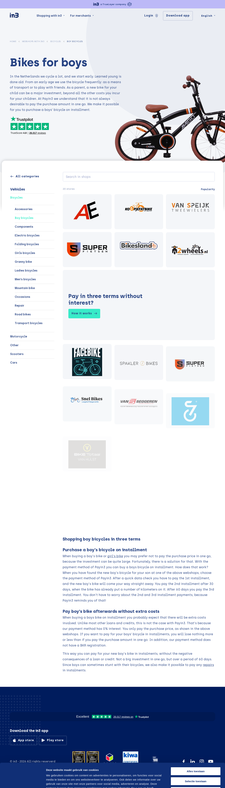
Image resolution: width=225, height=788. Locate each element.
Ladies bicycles (26, 270)
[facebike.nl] (87, 370)
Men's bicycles (25, 279)
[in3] (20, 22)
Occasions (22, 297)
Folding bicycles (27, 244)
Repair (19, 305)
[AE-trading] (87, 211)
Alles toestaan (196, 745)
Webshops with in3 (33, 41)
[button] (112, 4)
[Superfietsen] (87, 251)
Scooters (17, 354)
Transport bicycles (29, 323)
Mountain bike (25, 288)
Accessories (24, 209)
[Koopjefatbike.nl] (138, 212)
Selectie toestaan (196, 755)
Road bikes (23, 314)
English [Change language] (206, 22)
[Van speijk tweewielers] (190, 212)
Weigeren (195, 765)
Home (13, 41)
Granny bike (23, 261)
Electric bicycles (27, 235)
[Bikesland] (138, 252)
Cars (13, 362)
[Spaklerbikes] (138, 374)
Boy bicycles (24, 218)
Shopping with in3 (49, 22)
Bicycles (55, 41)
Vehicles (17, 189)
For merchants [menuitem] (80, 22)
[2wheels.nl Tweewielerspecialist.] (190, 253)
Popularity (208, 189)
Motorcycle (18, 336)
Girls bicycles (25, 253)
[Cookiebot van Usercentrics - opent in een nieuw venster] (22, 781)
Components (24, 226)
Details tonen (180, 781)
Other (14, 345)
